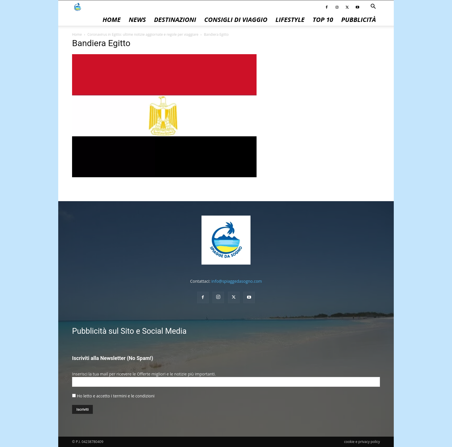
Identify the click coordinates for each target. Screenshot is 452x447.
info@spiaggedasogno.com (236, 281)
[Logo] (77, 6)
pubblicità (358, 19)
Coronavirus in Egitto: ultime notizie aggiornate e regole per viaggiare (142, 34)
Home (112, 19)
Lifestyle (289, 19)
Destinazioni (175, 19)
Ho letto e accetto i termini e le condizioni (116, 396)
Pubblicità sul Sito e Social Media (129, 331)
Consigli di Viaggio (235, 19)
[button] (373, 7)
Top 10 (323, 19)
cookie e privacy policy (362, 441)
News (137, 19)
